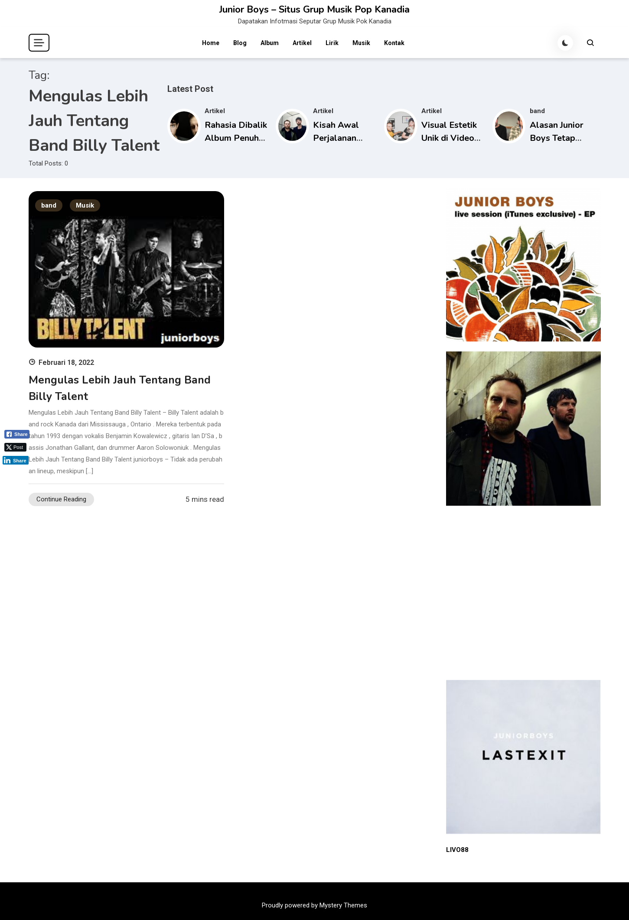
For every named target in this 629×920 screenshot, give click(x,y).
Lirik (332, 42)
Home (210, 42)
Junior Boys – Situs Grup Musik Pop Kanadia (314, 9)
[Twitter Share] (15, 447)
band (537, 111)
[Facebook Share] (16, 434)
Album (270, 42)
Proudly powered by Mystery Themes (314, 905)
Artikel (302, 42)
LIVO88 (457, 850)
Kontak (394, 42)
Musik (361, 42)
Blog (240, 42)
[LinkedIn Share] (16, 460)
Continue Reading (61, 499)
